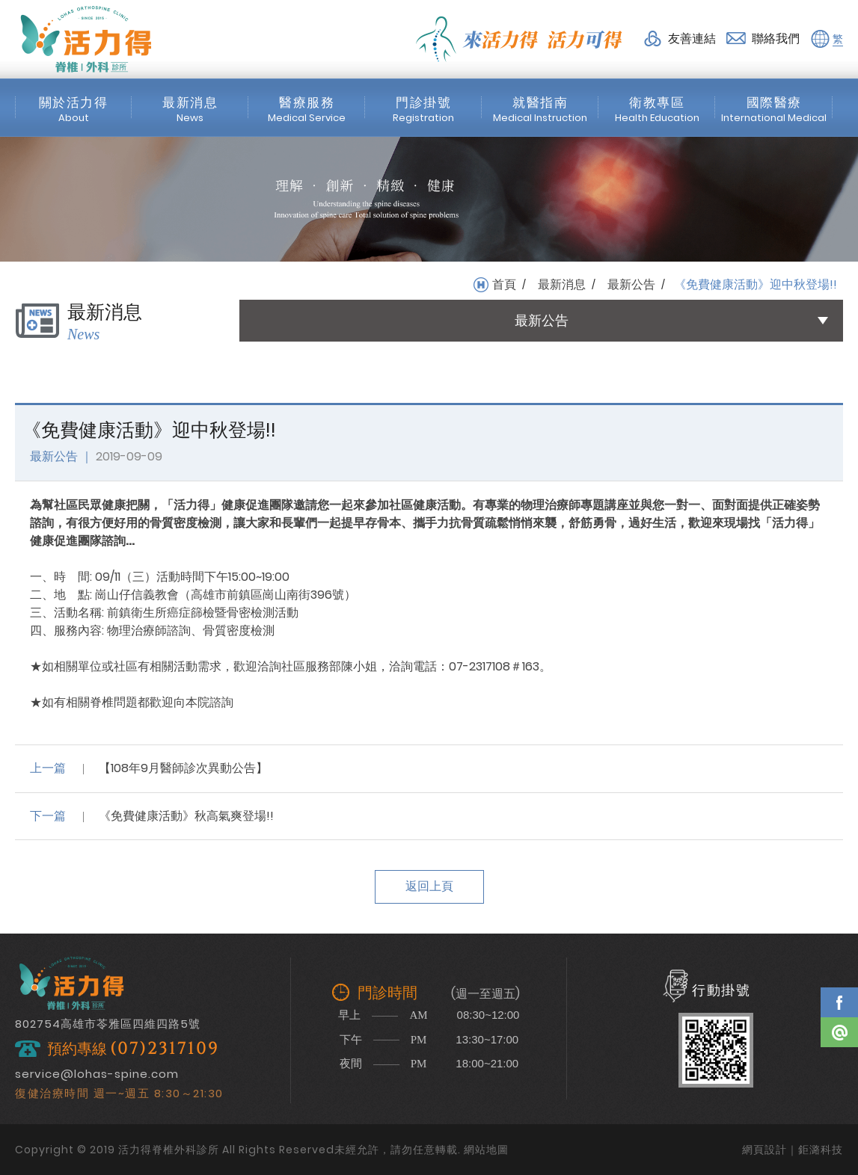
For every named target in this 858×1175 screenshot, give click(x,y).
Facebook (839, 1002)
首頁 (504, 285)
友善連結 (692, 38)
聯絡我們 (776, 38)
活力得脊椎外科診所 (86, 39)
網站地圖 (486, 1149)
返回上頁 (429, 886)
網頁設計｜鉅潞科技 (792, 1149)
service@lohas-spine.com (97, 1074)
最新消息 (562, 285)
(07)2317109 (164, 1049)
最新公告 (631, 285)
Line (839, 1032)
